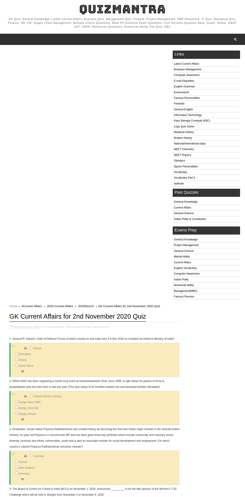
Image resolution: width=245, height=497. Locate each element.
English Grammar (184, 87)
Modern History (183, 138)
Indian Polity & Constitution (190, 220)
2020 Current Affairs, (79, 74)
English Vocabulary (185, 269)
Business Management (187, 70)
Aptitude (179, 184)
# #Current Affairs (31, 472)
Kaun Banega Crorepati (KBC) (192, 121)
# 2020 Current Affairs (60, 472)
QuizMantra (122, 9)
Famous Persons (184, 297)
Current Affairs (182, 208)
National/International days (190, 144)
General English (183, 110)
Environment (181, 93)
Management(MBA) (185, 291)
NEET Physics (182, 156)
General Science (184, 214)
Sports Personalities (186, 167)
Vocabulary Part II (184, 178)
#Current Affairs (32, 53)
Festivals (179, 104)
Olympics (179, 161)
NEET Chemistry (184, 150)
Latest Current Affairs (186, 64)
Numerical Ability (184, 286)
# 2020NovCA (88, 472)
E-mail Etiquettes (184, 81)
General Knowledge (185, 202)
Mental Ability (182, 257)
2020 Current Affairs (60, 53)
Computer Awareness (187, 76)
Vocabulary (180, 173)
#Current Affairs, (54, 74)
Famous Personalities (187, 98)
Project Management (186, 246)
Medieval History (184, 133)
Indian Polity (181, 280)
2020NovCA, (101, 74)
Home (13, 53)
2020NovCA (86, 53)
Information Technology (188, 116)
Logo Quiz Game (184, 127)
